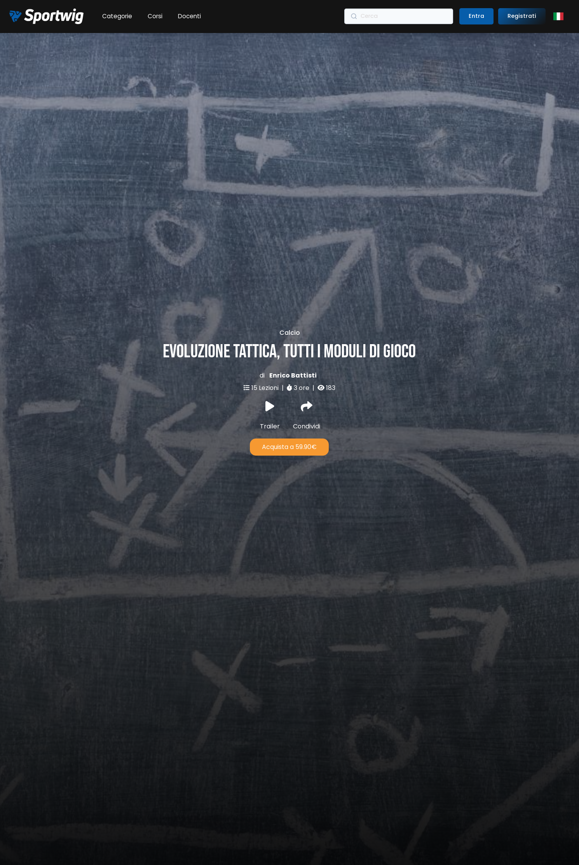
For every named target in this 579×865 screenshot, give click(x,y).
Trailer (270, 381)
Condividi (306, 381)
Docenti (189, 16)
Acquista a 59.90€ (289, 412)
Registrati (521, 16)
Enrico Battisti (293, 340)
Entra (476, 16)
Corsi (155, 16)
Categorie (117, 16)
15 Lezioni (265, 353)
